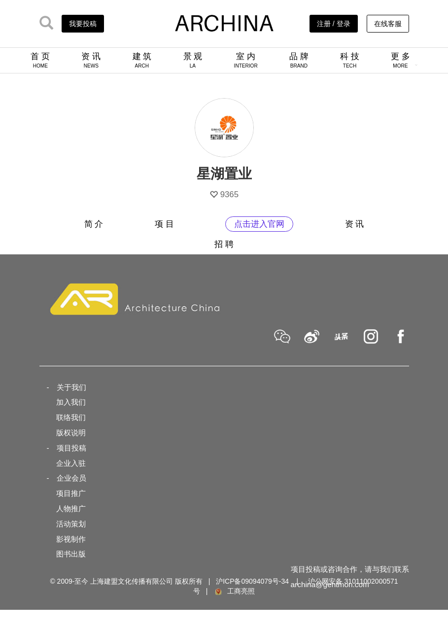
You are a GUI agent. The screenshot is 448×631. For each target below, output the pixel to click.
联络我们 (71, 417)
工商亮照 (234, 591)
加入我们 (71, 402)
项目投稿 (71, 448)
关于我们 (71, 387)
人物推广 (71, 508)
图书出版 (71, 554)
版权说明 (71, 432)
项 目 (164, 224)
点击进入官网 (259, 224)
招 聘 (224, 244)
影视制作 (71, 539)
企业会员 (71, 478)
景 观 (193, 60)
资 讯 (91, 60)
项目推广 (71, 493)
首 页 (40, 60)
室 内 (246, 60)
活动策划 (71, 524)
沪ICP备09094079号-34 (252, 581)
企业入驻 (71, 463)
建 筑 (142, 60)
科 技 (349, 60)
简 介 (93, 224)
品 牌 (299, 60)
